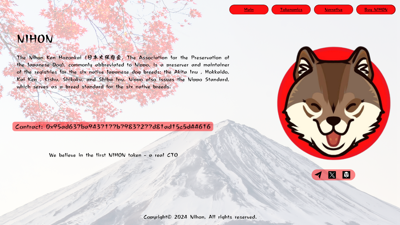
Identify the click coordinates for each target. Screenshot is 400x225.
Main (248, 9)
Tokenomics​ (291, 9)
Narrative (333, 9)
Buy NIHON (376, 9)
